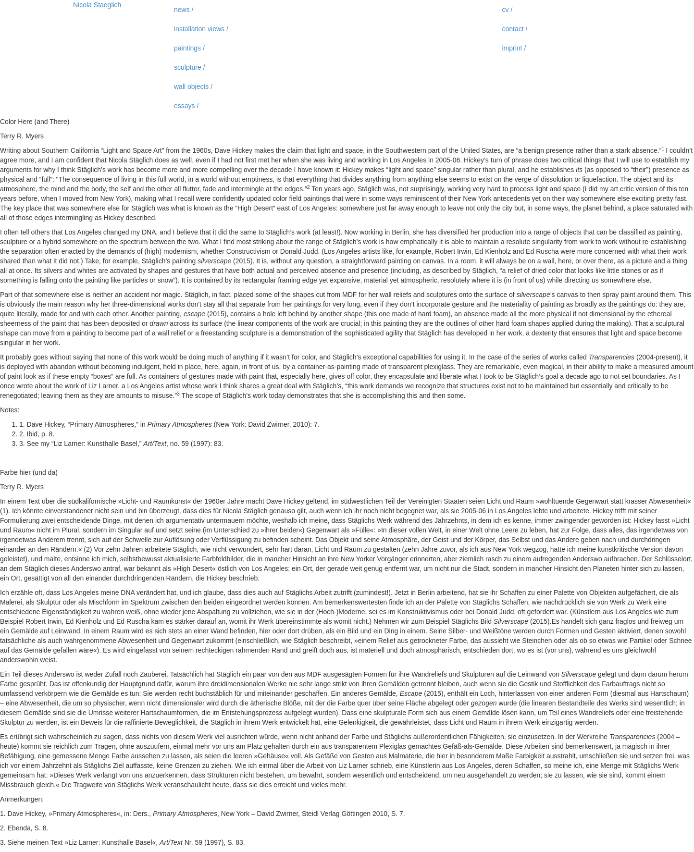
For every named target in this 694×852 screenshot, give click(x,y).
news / (183, 9)
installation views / (201, 29)
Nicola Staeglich (97, 5)
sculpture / (189, 67)
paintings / (189, 48)
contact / (515, 29)
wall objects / (193, 86)
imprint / (514, 48)
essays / (186, 106)
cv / (507, 9)
